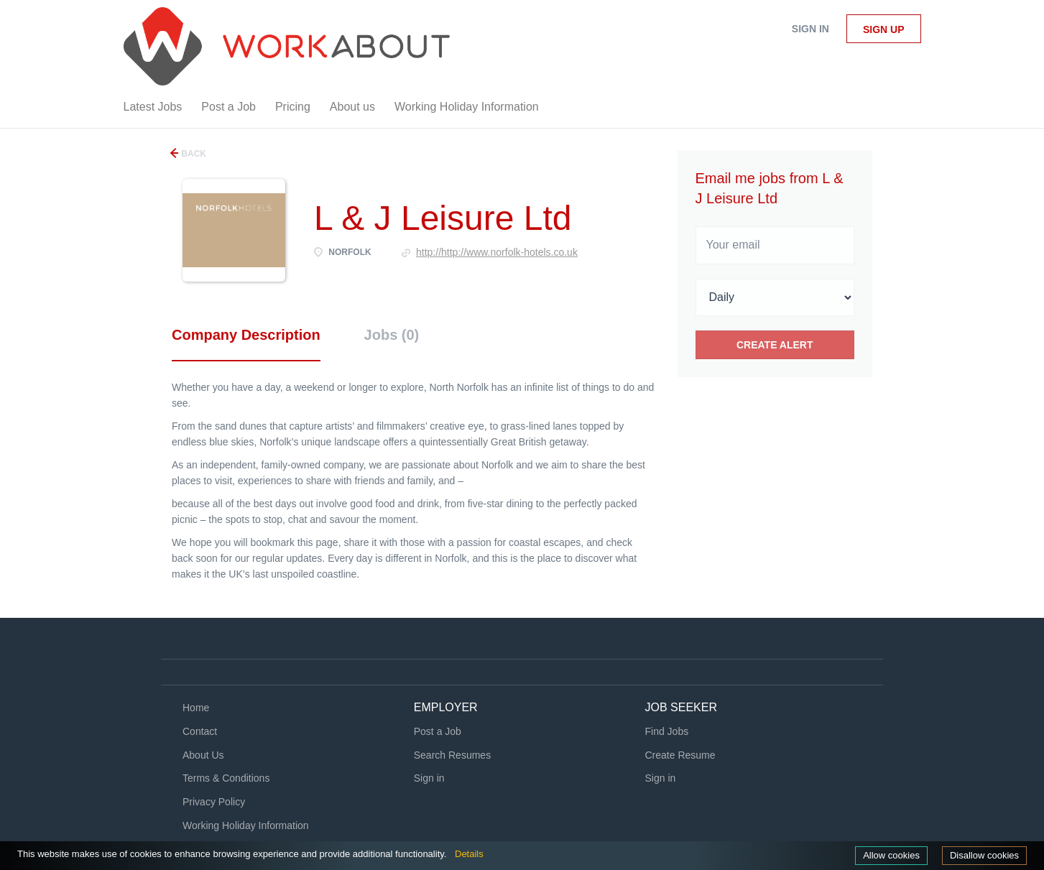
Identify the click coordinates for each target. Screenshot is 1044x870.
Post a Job (437, 731)
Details (469, 853)
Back (192, 154)
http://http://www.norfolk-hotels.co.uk (497, 252)
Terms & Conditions (226, 778)
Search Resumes (452, 755)
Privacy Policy (214, 801)
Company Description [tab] (246, 335)
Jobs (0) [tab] (392, 335)
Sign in (810, 28)
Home (196, 707)
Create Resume (680, 755)
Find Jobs (667, 731)
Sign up (884, 29)
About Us (203, 755)
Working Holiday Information (246, 825)
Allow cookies (891, 855)
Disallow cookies (984, 855)
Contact (200, 731)
